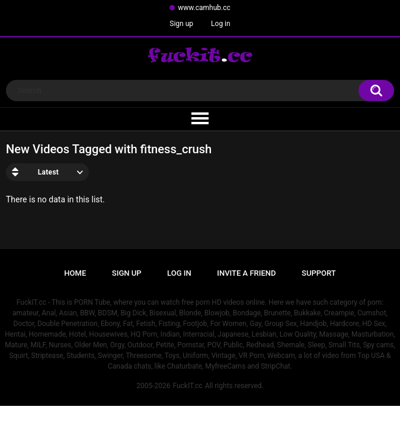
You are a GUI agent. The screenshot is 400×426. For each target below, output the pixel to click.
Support (319, 273)
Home (75, 273)
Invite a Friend (246, 273)
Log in (221, 24)
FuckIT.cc (187, 386)
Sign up (181, 24)
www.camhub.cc (204, 8)
